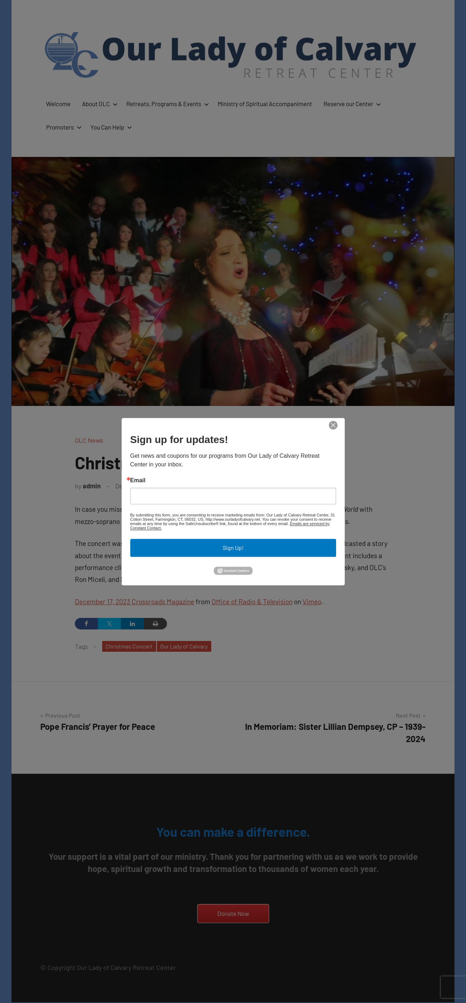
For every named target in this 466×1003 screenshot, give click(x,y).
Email (138, 481)
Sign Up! (233, 548)
